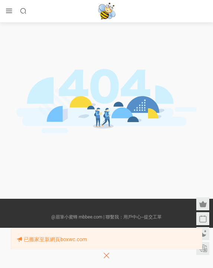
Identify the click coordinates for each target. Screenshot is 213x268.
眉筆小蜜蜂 (107, 11)
